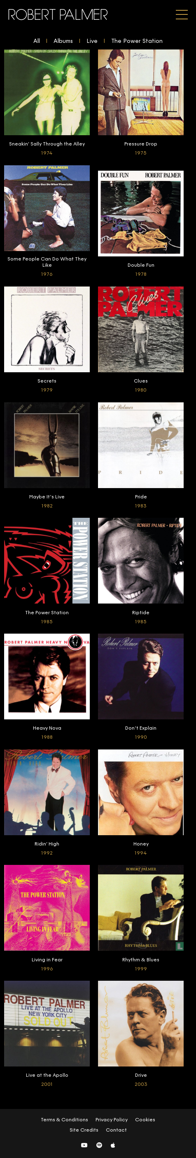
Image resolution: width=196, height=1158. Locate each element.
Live (92, 41)
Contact (116, 1130)
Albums (63, 41)
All (36, 41)
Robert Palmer (58, 14)
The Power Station (137, 41)
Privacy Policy (112, 1120)
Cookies (145, 1120)
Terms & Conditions (64, 1120)
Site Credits (84, 1130)
